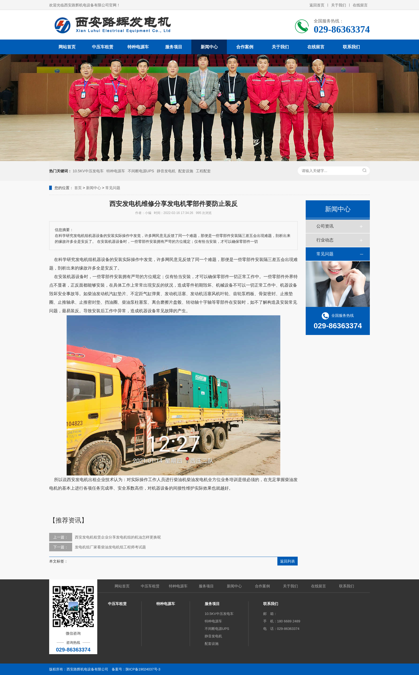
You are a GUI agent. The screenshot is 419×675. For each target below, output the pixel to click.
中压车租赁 (102, 47)
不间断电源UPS (141, 171)
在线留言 (360, 5)
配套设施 (185, 171)
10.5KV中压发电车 (88, 171)
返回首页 (316, 5)
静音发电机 (166, 171)
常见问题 (112, 188)
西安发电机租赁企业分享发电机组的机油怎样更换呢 (118, 537)
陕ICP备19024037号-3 (143, 669)
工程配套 (203, 171)
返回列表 (287, 561)
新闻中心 (209, 47)
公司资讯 (324, 226)
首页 (78, 188)
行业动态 (324, 240)
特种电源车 (138, 47)
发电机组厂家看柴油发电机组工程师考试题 (110, 547)
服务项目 (173, 47)
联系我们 (351, 47)
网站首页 (67, 47)
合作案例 (244, 47)
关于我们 (338, 5)
